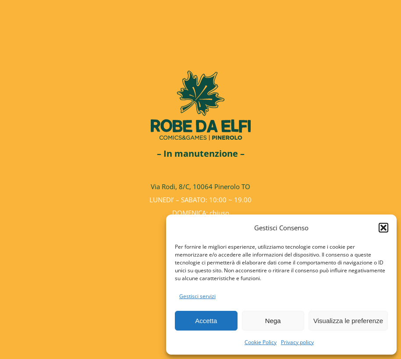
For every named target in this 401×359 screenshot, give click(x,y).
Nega (273, 320)
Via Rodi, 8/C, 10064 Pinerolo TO (200, 186)
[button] (383, 227)
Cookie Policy (261, 342)
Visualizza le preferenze (348, 320)
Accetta (206, 320)
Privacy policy (297, 342)
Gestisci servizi (197, 296)
